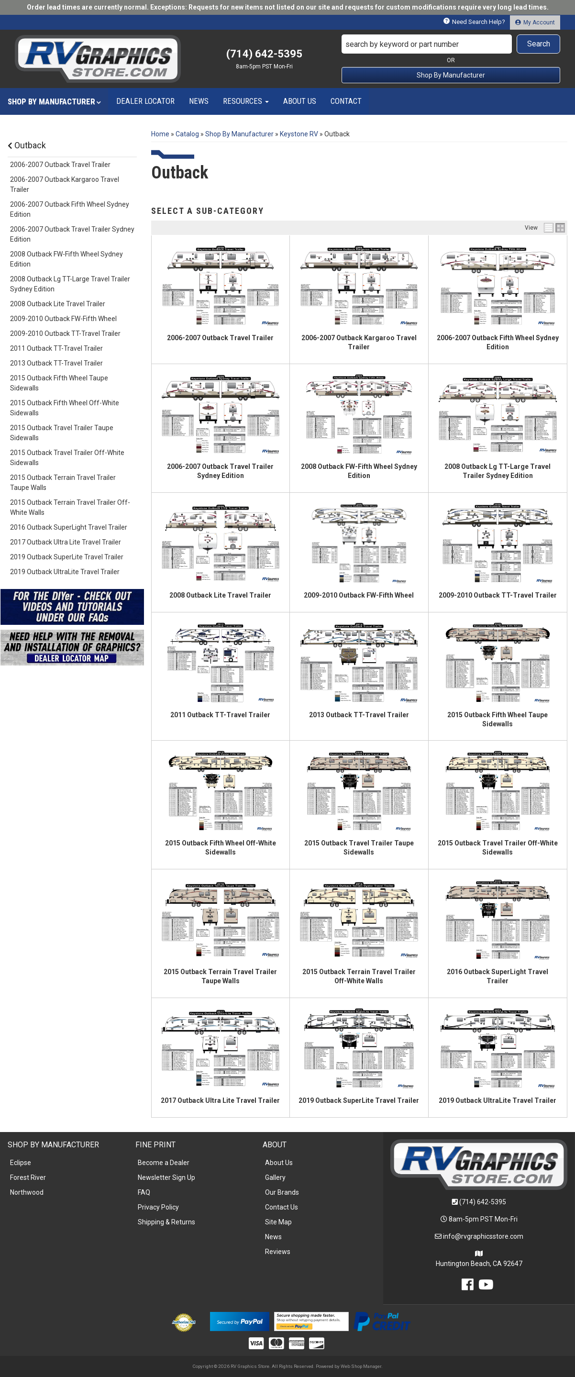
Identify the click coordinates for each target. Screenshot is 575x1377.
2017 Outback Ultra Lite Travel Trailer (220, 1100)
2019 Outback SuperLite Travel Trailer (359, 1100)
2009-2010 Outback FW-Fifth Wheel (359, 595)
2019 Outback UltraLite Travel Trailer (497, 1100)
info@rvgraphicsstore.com (483, 1236)
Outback (27, 145)
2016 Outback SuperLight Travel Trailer (68, 527)
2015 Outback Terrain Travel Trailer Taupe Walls (63, 482)
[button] (451, 44)
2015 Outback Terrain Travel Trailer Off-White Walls (70, 507)
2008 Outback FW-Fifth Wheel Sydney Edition (66, 259)
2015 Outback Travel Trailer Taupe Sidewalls (61, 433)
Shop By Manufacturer (451, 75)
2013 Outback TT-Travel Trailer (359, 715)
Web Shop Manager (361, 1366)
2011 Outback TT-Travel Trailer (220, 715)
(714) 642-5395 (482, 1202)
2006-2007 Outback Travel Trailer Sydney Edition (72, 234)
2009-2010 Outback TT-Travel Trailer (498, 595)
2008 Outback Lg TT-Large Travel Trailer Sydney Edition (70, 284)
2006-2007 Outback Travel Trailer (220, 338)
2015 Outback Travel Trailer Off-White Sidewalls (67, 457)
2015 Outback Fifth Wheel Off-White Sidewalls (64, 408)
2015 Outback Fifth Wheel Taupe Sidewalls (59, 383)
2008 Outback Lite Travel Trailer (220, 595)
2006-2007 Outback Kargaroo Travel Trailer (64, 184)
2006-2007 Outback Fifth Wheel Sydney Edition (69, 209)
